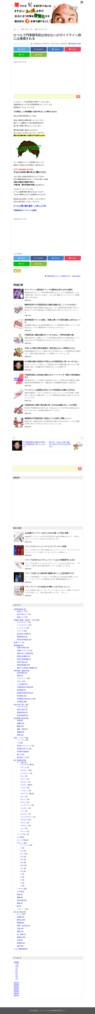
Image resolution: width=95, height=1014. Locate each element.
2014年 (16, 989)
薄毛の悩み (21, 662)
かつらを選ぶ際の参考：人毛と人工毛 (30, 206)
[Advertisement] (48, 77)
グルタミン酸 (25, 785)
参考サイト (18, 642)
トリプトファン (25, 805)
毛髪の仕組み (22, 647)
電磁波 (19, 732)
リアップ (20, 631)
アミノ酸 (20, 762)
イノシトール (25, 845)
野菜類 (19, 943)
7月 (16, 968)
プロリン (23, 822)
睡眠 (18, 726)
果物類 (19, 923)
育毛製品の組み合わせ (25, 699)
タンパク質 (21, 840)
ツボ (18, 743)
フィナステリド (22, 625)
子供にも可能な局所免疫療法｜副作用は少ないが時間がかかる (50, 348)
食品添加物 (21, 715)
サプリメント (22, 678)
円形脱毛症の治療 (75, 43)
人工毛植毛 (21, 684)
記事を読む (28, 300)
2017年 (16, 983)
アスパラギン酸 (25, 764)
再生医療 (20, 690)
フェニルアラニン (26, 817)
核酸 (18, 897)
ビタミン (20, 843)
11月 (17, 964)
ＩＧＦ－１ (21, 909)
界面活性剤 (21, 712)
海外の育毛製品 (22, 639)
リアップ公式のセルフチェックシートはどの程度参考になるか (50, 560)
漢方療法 (20, 696)
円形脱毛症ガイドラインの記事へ (26, 210)
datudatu (77, 276)
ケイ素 (19, 837)
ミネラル (20, 889)
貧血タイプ (21, 617)
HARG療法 (21, 673)
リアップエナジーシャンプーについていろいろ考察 (45, 546)
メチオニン (24, 825)
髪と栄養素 (18, 760)
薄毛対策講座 (22, 665)
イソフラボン (22, 834)
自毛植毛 (20, 701)
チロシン (23, 802)
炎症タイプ (21, 611)
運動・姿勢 (21, 729)
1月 (16, 979)
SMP (18, 676)
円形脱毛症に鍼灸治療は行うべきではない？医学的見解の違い (50, 335)
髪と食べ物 (18, 912)
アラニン (23, 767)
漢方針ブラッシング (24, 746)
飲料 (18, 946)
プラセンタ (24, 820)
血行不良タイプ (22, 614)
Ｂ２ (21, 857)
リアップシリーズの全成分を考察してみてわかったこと (47, 587)
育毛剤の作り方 (22, 749)
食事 (18, 735)
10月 (17, 966)
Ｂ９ (21, 871)
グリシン (23, 779)
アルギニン (24, 770)
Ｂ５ (21, 862)
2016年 (16, 985)
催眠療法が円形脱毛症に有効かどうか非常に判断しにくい (48, 418)
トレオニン (24, 808)
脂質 (18, 903)
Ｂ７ (21, 868)
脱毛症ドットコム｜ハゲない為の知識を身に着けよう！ (49, 1010)
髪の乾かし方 (22, 757)
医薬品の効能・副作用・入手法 (25, 620)
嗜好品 (19, 920)
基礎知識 (17, 645)
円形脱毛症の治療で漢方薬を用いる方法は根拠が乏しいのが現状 (51, 405)
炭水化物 (20, 900)
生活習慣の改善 (19, 718)
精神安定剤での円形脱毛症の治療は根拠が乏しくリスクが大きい (51, 305)
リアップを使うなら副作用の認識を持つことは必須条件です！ (50, 573)
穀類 (18, 931)
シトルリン (24, 790)
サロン (19, 681)
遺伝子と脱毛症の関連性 (26, 668)
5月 (16, 973)
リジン (22, 828)
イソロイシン (25, 773)
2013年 (16, 991)
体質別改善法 (18, 609)
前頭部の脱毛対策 (23, 693)
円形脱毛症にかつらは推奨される (59, 276)
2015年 (16, 987)
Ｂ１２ (22, 854)
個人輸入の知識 (22, 634)
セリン (22, 796)
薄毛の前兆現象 (22, 659)
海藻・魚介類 (22, 926)
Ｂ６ (21, 865)
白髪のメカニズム (23, 650)
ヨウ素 (19, 891)
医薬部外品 (21, 637)
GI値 (18, 720)
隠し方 (19, 754)
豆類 (18, 940)
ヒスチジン (24, 814)
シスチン (23, 788)
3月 (16, 977)
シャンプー (21, 740)
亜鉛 (18, 894)
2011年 (16, 995)
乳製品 (19, 917)
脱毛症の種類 (22, 656)
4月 (16, 975)
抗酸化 (19, 723)
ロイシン (23, 831)
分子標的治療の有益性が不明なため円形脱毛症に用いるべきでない (52, 362)
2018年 (16, 962)
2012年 (16, 993)
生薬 (18, 928)
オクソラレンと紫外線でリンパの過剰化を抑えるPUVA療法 (49, 290)
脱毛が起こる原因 (23, 653)
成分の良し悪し (19, 704)
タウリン (23, 799)
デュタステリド (22, 622)
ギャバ (22, 776)
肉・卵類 (20, 934)
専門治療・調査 (19, 671)
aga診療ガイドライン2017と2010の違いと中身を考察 (46, 533)
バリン (22, 811)
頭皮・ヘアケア (19, 738)
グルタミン (24, 782)
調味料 (19, 937)
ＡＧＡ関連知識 (19, 949)
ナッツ (19, 914)
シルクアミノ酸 (25, 793)
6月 (16, 970)
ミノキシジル (22, 628)
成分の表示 (21, 709)
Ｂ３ (21, 859)
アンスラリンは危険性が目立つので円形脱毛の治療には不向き (50, 390)
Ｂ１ (21, 851)
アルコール (21, 707)
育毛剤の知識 (22, 751)
